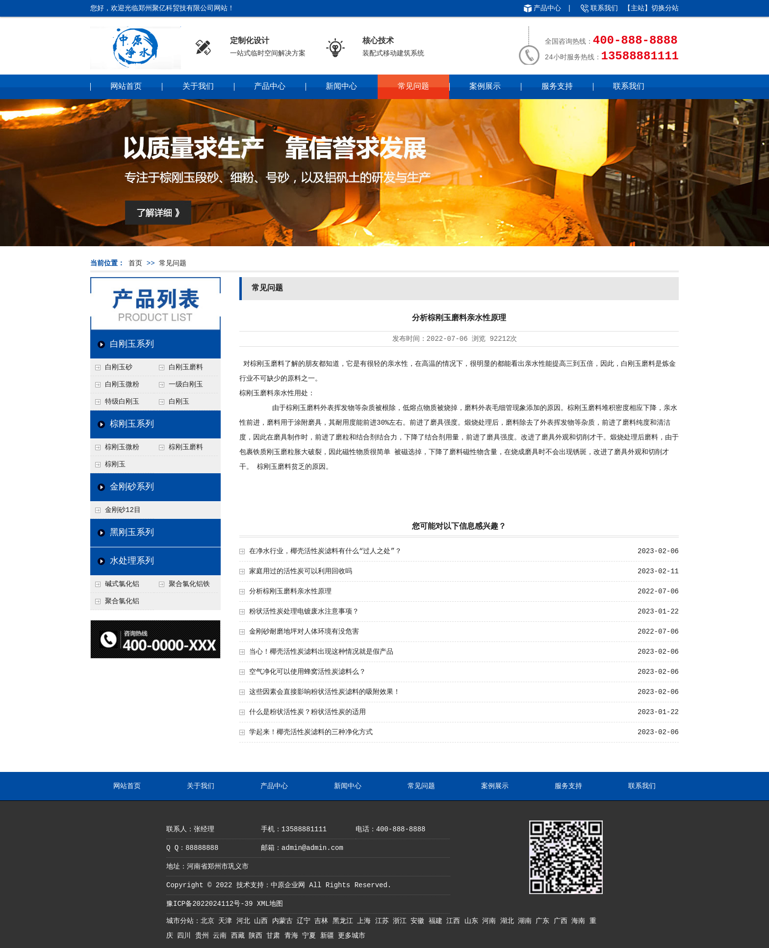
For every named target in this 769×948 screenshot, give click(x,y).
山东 (473, 921)
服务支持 (557, 86)
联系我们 (604, 8)
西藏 (240, 936)
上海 (366, 921)
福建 (437, 921)
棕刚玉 (115, 464)
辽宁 (305, 921)
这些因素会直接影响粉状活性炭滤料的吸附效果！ (324, 692)
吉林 (323, 921)
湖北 (509, 921)
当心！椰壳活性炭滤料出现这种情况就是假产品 (321, 652)
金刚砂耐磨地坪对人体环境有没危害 (304, 632)
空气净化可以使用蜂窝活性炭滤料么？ (307, 672)
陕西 (257, 936)
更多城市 (351, 936)
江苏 (384, 921)
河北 (245, 921)
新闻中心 (341, 86)
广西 (562, 921)
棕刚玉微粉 (122, 447)
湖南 (527, 921)
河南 (491, 921)
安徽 (419, 921)
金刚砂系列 (132, 487)
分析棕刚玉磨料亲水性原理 (290, 591)
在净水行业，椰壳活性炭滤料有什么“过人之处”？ (325, 551)
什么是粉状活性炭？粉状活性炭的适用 (307, 712)
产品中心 (547, 8)
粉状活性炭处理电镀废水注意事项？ (304, 611)
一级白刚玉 (186, 384)
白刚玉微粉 (122, 384)
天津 (227, 921)
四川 (186, 936)
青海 (293, 936)
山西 (263, 921)
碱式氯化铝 (122, 584)
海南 (580, 921)
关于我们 (198, 86)
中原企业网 (288, 885)
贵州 (204, 936)
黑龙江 (345, 921)
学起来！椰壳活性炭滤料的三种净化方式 (311, 732)
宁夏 (311, 936)
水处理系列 (132, 561)
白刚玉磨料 (186, 367)
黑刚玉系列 (132, 533)
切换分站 (665, 8)
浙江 (401, 921)
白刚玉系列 (132, 344)
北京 (209, 921)
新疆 (329, 936)
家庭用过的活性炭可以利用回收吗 (300, 571)
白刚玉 (179, 402)
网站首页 (126, 86)
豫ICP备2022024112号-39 (209, 904)
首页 (135, 263)
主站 (637, 8)
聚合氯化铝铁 (189, 584)
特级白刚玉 (122, 402)
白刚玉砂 (118, 367)
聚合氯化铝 (122, 601)
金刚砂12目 (123, 510)
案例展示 (485, 86)
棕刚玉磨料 (186, 447)
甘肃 (275, 936)
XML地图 (270, 904)
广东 (544, 921)
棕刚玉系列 (132, 424)
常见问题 (413, 86)
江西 (455, 921)
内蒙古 (284, 921)
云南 (222, 936)
